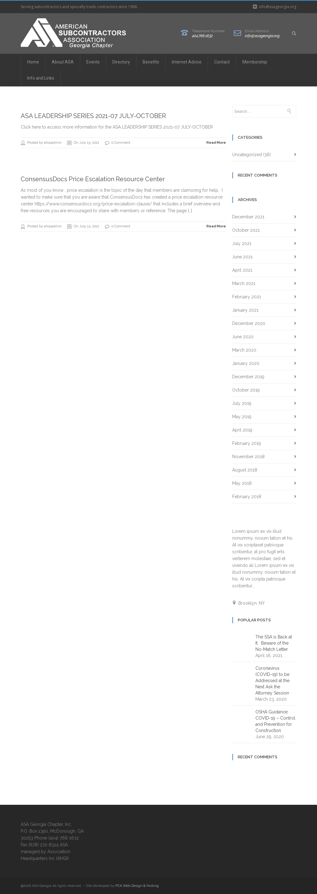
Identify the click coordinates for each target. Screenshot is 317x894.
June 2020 (243, 336)
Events (93, 61)
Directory (121, 61)
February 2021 (246, 296)
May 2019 (241, 416)
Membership (254, 61)
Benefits (151, 61)
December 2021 (248, 216)
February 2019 (246, 443)
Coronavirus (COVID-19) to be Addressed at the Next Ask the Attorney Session (272, 680)
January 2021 (245, 310)
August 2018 (244, 469)
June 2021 (242, 256)
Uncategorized (247, 154)
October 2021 (246, 230)
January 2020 (245, 363)
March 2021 (243, 283)
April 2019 (242, 429)
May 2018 (242, 483)
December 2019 (248, 376)
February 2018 (246, 496)
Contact (222, 61)
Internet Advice (187, 61)
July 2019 (241, 403)
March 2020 (244, 350)
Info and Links (40, 78)
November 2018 (248, 456)
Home (33, 61)
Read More (216, 143)
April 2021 (242, 270)
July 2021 (241, 243)
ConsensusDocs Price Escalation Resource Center (93, 179)
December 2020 (248, 323)
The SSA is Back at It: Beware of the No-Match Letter (273, 643)
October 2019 (246, 390)
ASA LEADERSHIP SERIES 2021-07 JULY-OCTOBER (93, 116)
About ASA (63, 61)
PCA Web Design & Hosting (137, 886)
